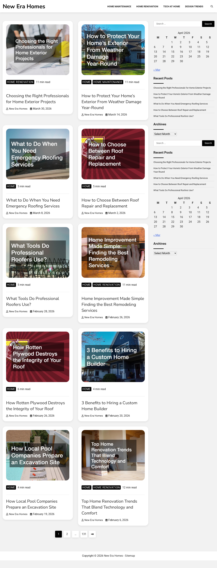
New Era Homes (24, 7)
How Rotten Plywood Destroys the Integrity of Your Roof (36, 410)
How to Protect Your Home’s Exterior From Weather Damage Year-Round (110, 103)
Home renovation (20, 83)
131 (84, 541)
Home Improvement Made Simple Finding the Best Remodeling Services (108, 306)
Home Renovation (147, 7)
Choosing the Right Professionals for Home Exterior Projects (30, 103)
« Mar (156, 71)
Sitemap (130, 563)
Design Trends (194, 7)
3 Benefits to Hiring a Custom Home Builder (111, 407)
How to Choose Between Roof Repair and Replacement (112, 205)
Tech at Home (171, 7)
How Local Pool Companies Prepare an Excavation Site (34, 512)
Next (92, 541)
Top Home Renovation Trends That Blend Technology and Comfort (112, 515)
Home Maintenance (119, 7)
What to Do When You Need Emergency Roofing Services (35, 205)
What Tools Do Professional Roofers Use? (35, 303)
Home (86, 83)
